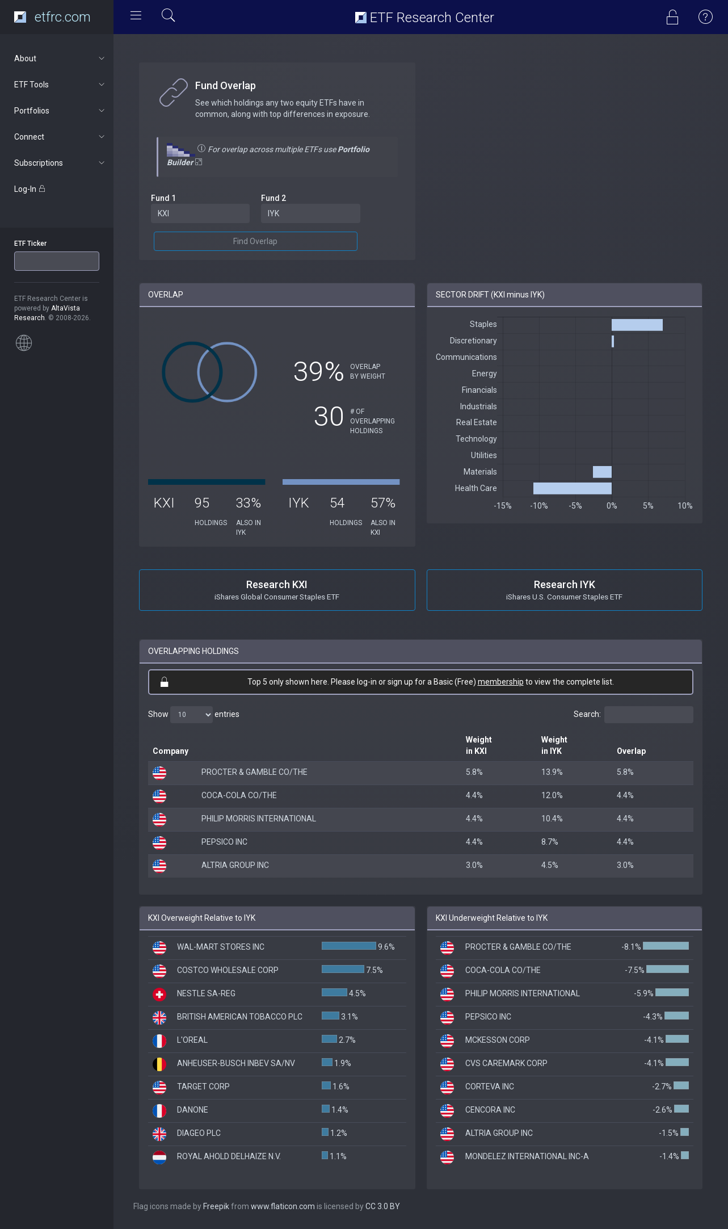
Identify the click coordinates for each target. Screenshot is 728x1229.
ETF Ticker (30, 244)
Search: (633, 714)
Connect (60, 136)
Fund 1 (163, 198)
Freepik (216, 1206)
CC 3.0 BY (382, 1206)
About (60, 58)
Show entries (193, 714)
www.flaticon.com (283, 1206)
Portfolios (60, 110)
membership (501, 681)
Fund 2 (273, 198)
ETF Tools (60, 84)
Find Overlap (255, 241)
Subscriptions (60, 162)
